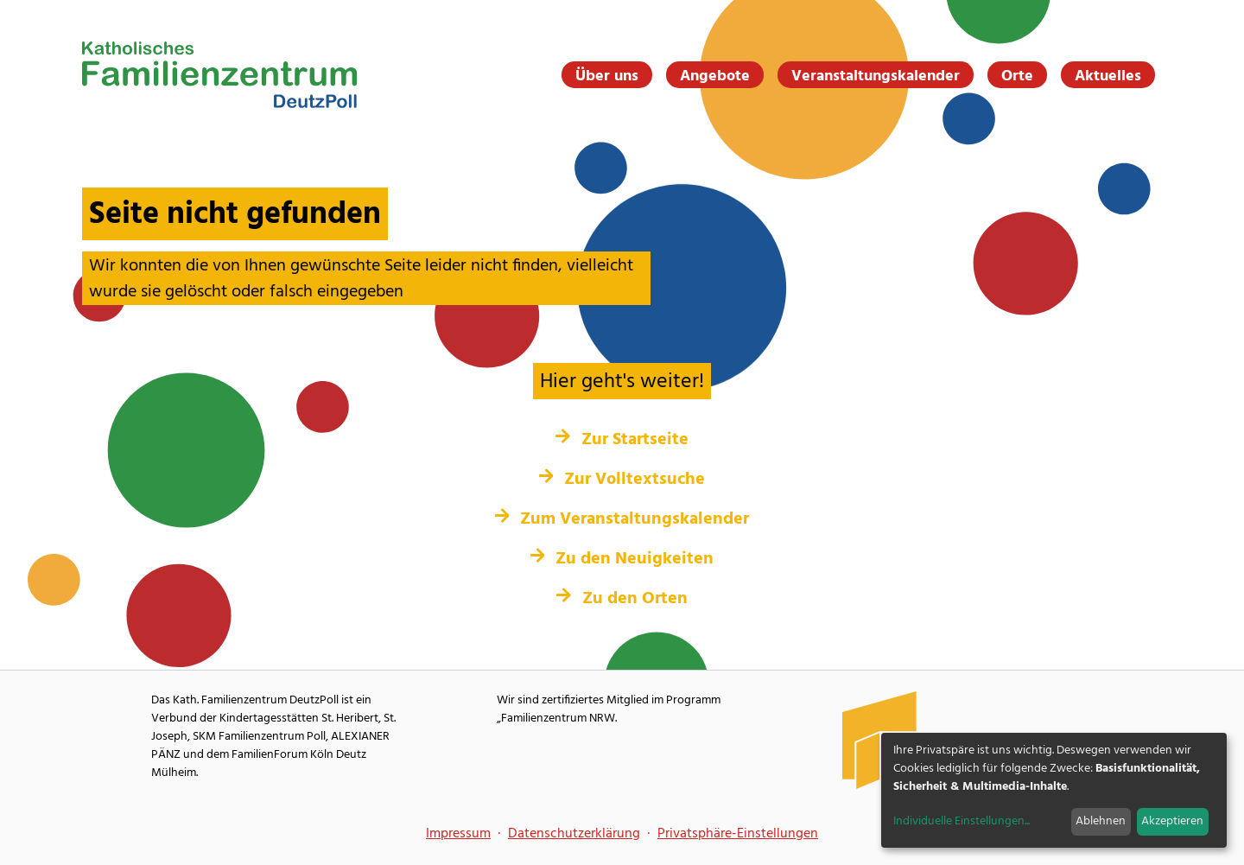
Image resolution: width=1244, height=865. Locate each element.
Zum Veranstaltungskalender (622, 519)
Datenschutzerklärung (574, 834)
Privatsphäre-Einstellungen (737, 834)
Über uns (606, 76)
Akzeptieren (1172, 821)
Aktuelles (1108, 76)
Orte (1017, 76)
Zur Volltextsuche (622, 479)
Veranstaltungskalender (875, 76)
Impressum (458, 834)
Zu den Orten (622, 599)
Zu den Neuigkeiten (622, 559)
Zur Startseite (622, 440)
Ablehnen (1101, 821)
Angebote (715, 76)
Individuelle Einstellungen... (961, 821)
